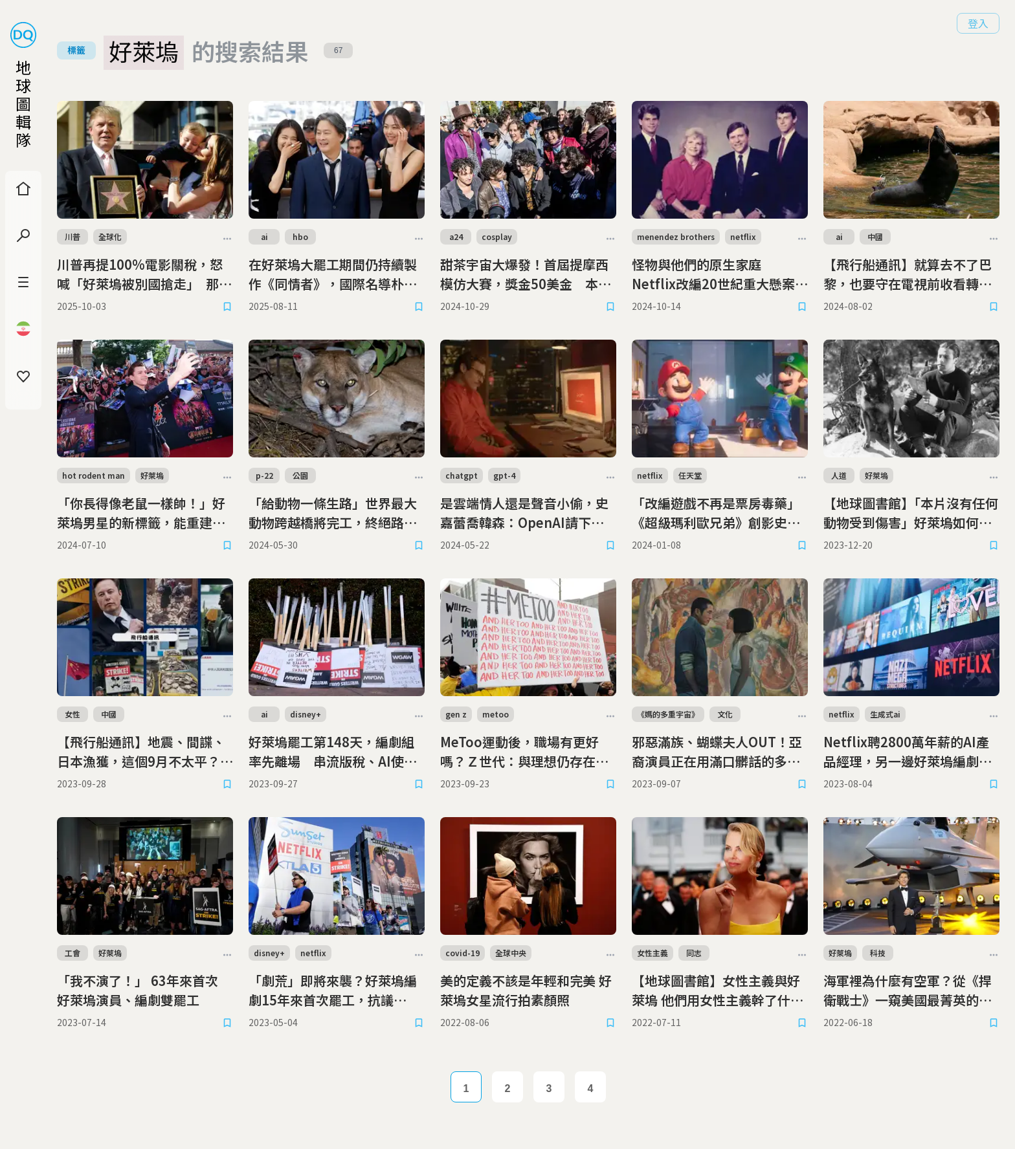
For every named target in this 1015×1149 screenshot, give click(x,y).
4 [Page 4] (591, 1088)
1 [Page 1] (466, 1088)
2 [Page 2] (508, 1088)
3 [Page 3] (549, 1088)
